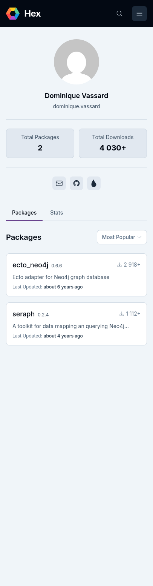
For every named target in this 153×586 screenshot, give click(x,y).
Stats (56, 212)
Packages (24, 212)
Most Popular (122, 237)
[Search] (119, 13)
